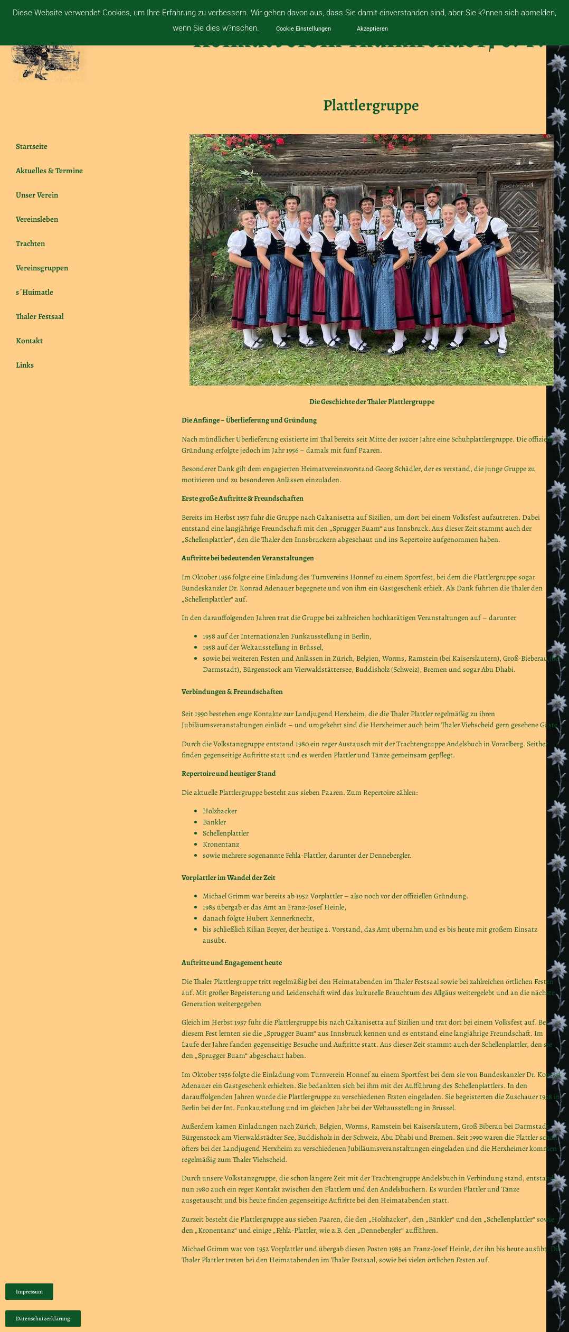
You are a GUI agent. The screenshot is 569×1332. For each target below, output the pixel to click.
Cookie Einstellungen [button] (303, 28)
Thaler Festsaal (40, 316)
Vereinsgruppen (44, 267)
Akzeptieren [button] (372, 28)
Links (25, 365)
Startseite (32, 146)
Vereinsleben (37, 219)
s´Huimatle (34, 292)
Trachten (33, 243)
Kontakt (29, 340)
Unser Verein (39, 195)
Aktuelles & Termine (49, 170)
